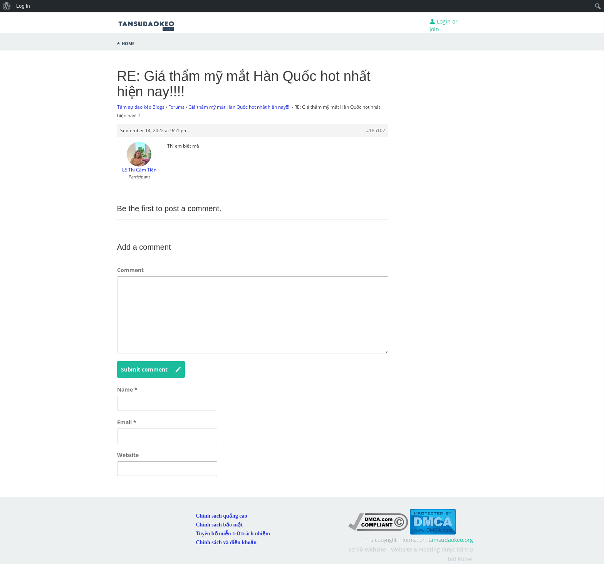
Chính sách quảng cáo (221, 516)
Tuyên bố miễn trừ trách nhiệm (233, 533)
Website (128, 455)
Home (128, 43)
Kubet (465, 559)
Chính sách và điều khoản (226, 542)
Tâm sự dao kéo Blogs (140, 107)
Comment (130, 270)
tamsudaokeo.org (450, 539)
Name (127, 389)
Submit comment (151, 369)
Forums (176, 107)
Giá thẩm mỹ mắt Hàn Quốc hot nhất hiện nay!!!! (239, 107)
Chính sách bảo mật (219, 525)
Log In (23, 6)
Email (126, 422)
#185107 (375, 130)
